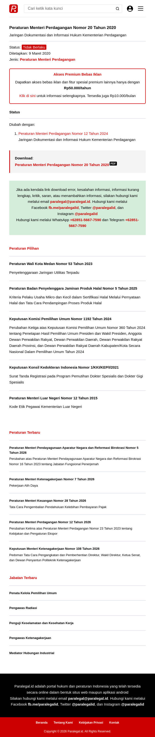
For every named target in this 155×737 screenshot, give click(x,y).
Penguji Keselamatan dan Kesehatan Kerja (41, 623)
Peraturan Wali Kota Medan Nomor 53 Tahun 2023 (50, 264)
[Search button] (118, 8)
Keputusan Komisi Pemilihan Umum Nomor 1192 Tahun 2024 (60, 319)
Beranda (42, 722)
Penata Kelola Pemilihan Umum (33, 593)
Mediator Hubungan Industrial (31, 653)
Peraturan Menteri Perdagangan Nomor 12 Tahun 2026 (50, 522)
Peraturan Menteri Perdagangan (47, 59)
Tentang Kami (63, 722)
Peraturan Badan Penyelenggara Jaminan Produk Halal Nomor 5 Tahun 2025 (73, 288)
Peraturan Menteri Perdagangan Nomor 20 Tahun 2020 (66, 165)
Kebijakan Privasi (91, 722)
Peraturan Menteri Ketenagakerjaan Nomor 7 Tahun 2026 (51, 479)
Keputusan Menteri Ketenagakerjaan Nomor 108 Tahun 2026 (54, 548)
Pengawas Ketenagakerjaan (30, 638)
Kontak (114, 722)
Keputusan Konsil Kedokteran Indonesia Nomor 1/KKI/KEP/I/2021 (64, 367)
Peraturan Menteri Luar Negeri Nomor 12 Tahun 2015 (53, 398)
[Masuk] (130, 9)
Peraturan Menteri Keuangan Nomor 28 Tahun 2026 (47, 500)
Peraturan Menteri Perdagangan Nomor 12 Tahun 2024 (63, 133)
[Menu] (140, 8)
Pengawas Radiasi (23, 608)
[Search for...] (69, 8)
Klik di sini (27, 96)
